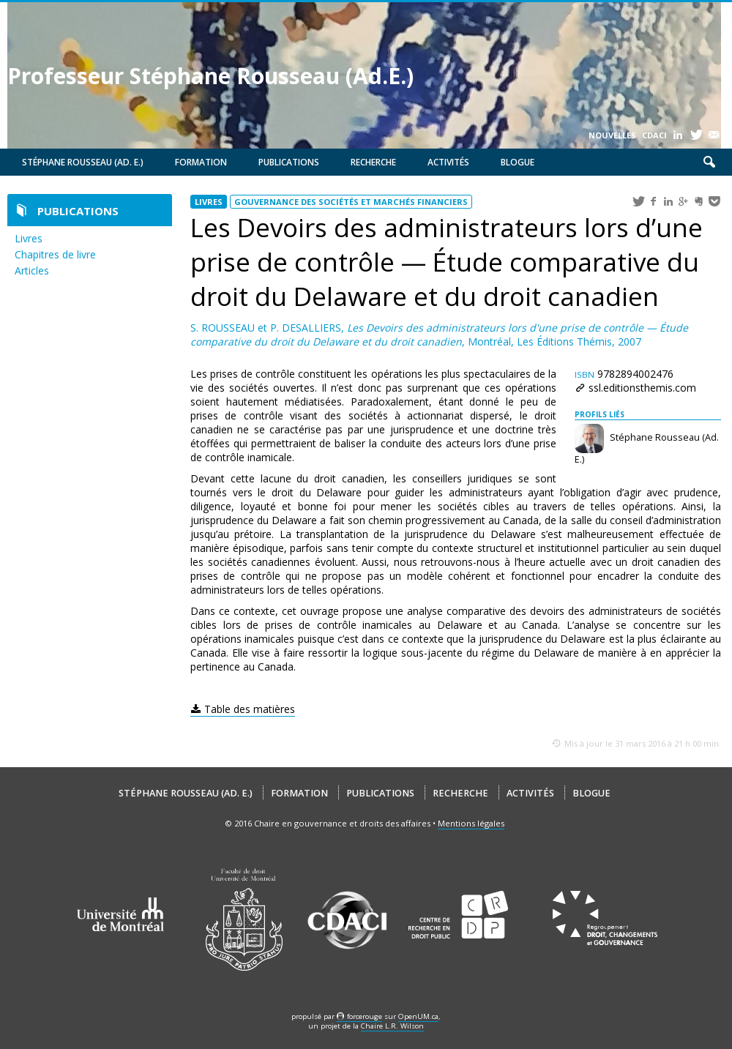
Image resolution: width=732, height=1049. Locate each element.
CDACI (654, 135)
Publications (288, 162)
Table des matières (249, 709)
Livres (28, 238)
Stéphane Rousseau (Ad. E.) (82, 162)
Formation (201, 162)
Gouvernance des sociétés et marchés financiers (351, 201)
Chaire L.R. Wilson (392, 1026)
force (364, 1016)
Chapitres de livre (55, 254)
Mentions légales (471, 823)
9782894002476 (624, 374)
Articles (32, 270)
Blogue (517, 162)
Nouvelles (612, 135)
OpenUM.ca (418, 1016)
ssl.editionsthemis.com (642, 388)
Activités (448, 162)
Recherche (373, 162)
